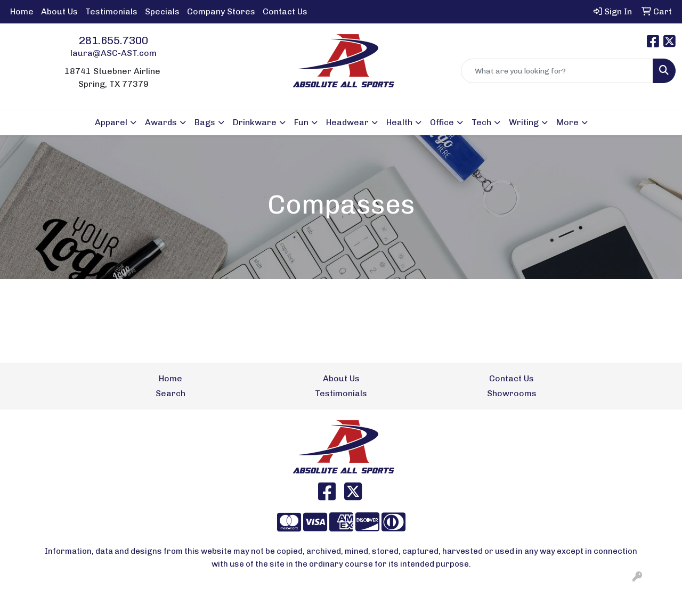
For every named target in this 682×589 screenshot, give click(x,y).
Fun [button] (301, 122)
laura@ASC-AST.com (113, 53)
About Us (59, 11)
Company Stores (221, 11)
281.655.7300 (113, 40)
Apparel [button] (111, 122)
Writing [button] (524, 122)
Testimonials (111, 11)
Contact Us (285, 11)
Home (22, 11)
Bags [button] (204, 122)
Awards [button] (161, 122)
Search (170, 393)
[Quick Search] (557, 71)
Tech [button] (481, 122)
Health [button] (399, 122)
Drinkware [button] (255, 122)
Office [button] (442, 122)
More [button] (567, 122)
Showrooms (512, 393)
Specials (162, 11)
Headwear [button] (347, 122)
